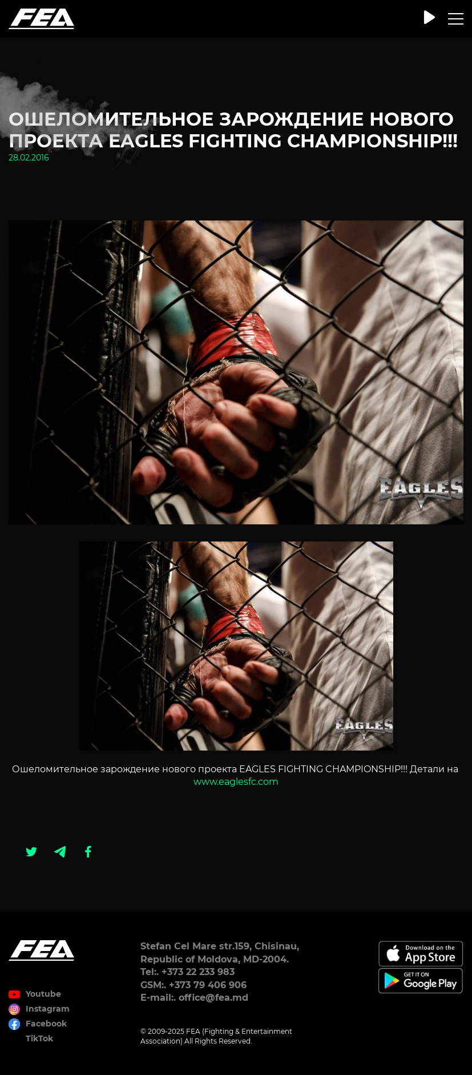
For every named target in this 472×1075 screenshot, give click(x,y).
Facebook (46, 1023)
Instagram (48, 1009)
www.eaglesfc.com (236, 781)
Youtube (43, 994)
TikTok (39, 1038)
